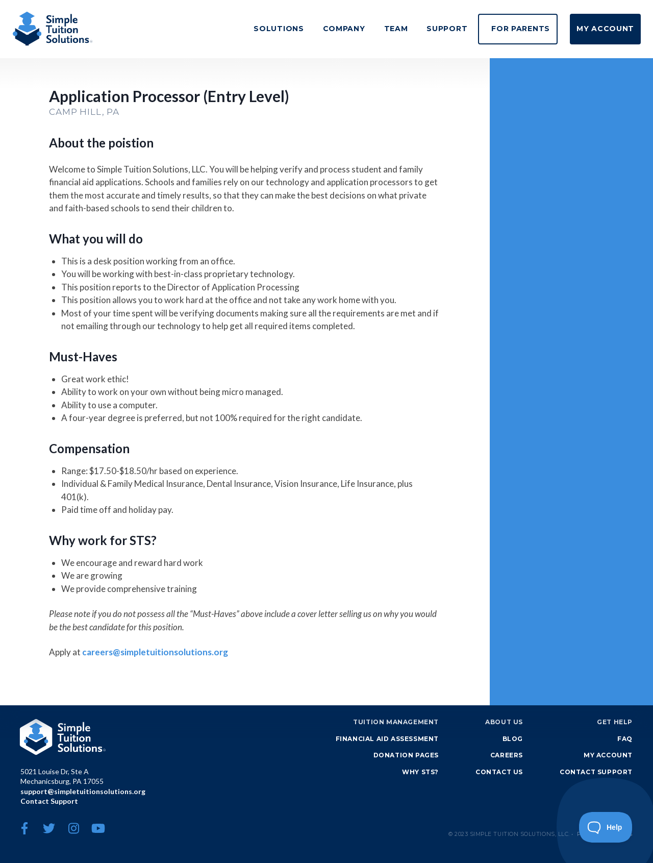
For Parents (503, 28)
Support (424, 28)
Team (368, 28)
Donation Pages (406, 755)
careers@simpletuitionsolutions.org (155, 652)
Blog (513, 739)
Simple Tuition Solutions (63, 736)
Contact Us (499, 772)
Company (310, 28)
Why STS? (420, 772)
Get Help (615, 722)
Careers (506, 755)
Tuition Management (396, 722)
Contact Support (49, 801)
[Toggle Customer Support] (606, 827)
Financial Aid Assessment (387, 739)
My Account (600, 28)
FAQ (625, 739)
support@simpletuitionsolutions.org (82, 791)
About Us (504, 722)
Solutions (239, 28)
